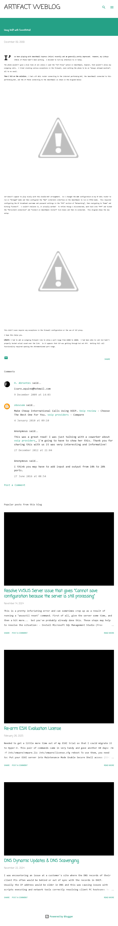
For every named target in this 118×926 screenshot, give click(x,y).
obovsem (19, 405)
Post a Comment (14, 485)
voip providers (58, 415)
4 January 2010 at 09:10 (31, 420)
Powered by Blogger (59, 916)
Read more (109, 633)
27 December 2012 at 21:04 (33, 450)
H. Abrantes (22, 383)
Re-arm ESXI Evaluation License (32, 729)
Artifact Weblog (32, 7)
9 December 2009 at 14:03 (32, 394)
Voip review (87, 411)
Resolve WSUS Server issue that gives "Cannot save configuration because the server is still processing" (50, 593)
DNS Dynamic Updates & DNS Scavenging (41, 861)
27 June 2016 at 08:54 (30, 476)
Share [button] (107, 359)
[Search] (104, 6)
